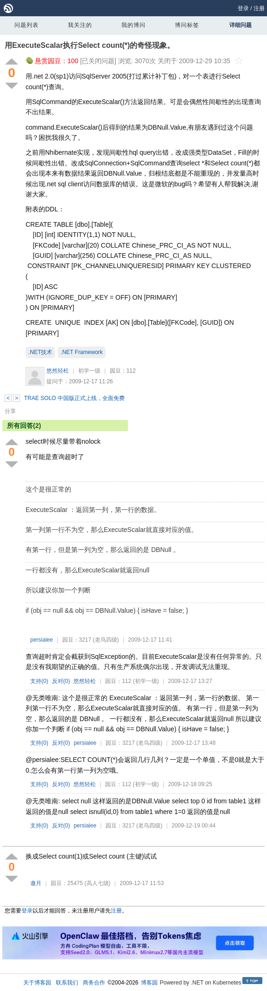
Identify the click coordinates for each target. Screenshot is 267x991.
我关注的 (80, 25)
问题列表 (26, 25)
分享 (10, 411)
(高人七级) (98, 883)
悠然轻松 (58, 371)
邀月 (35, 883)
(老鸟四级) (106, 640)
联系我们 (67, 982)
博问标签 (187, 25)
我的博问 (133, 25)
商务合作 (94, 982)
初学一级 (89, 371)
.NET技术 (40, 352)
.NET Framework (81, 352)
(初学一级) (146, 681)
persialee (41, 640)
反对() (61, 681)
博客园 (149, 982)
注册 (259, 8)
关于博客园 (37, 982)
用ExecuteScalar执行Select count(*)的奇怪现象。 (89, 45)
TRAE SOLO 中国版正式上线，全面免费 (74, 398)
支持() (39, 681)
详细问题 (240, 25)
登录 (243, 8)
